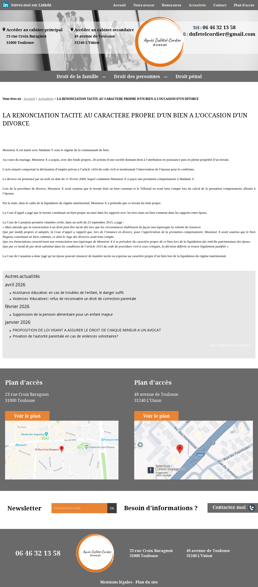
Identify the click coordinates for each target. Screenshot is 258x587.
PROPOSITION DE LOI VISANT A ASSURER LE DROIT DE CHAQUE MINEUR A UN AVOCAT (87, 330)
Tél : (214, 27)
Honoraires (171, 5)
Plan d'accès (244, 5)
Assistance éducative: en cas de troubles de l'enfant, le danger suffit (68, 292)
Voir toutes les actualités (230, 345)
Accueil (119, 5)
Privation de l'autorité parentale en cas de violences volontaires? (65, 336)
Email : (214, 34)
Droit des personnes (137, 76)
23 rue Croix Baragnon (26, 40)
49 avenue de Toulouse (94, 40)
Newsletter (24, 508)
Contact (219, 5)
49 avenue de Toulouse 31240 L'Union (208, 553)
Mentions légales (116, 581)
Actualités (197, 5)
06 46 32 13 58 (38, 553)
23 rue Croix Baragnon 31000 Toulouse (151, 553)
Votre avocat (143, 5)
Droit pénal (189, 76)
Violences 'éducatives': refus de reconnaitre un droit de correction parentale (74, 298)
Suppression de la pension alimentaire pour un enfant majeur (63, 314)
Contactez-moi (229, 507)
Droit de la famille (77, 76)
